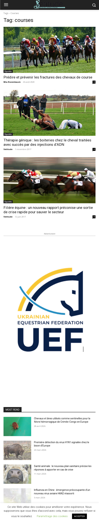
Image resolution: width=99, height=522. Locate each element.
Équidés (8, 71)
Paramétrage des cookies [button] (52, 516)
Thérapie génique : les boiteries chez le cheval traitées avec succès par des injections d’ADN (47, 142)
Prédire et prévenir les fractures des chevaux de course (48, 77)
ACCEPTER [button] (79, 516)
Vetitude (8, 149)
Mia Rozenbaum (12, 82)
